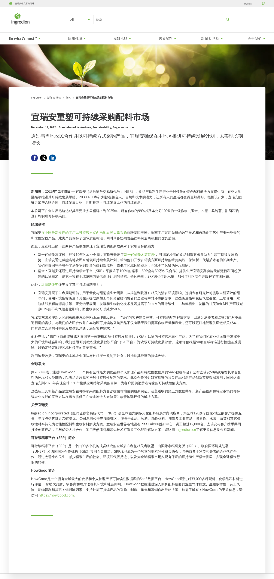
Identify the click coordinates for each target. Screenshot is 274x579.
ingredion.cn (186, 429)
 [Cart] (263, 3)
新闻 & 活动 (54, 97)
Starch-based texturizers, (75, 127)
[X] (43, 158)
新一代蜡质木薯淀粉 (139, 254)
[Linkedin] (52, 158)
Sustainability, (102, 127)
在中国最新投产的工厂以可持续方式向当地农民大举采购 (84, 232)
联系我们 (248, 3)
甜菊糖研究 (49, 284)
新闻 (68, 97)
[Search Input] (163, 20)
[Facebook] (34, 158)
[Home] (21, 25)
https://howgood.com (56, 495)
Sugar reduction (123, 127)
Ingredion (36, 97)
